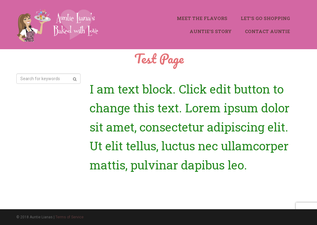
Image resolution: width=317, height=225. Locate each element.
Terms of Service (69, 217)
